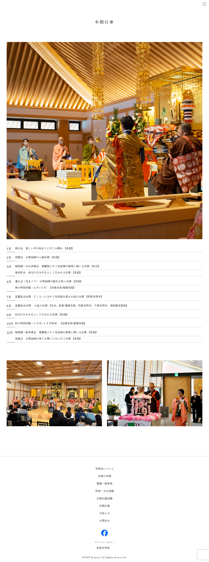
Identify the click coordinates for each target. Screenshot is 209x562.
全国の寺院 (104, 476)
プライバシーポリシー (104, 542)
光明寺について (104, 469)
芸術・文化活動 (104, 491)
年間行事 (104, 506)
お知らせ (104, 513)
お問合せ (104, 520)
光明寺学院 (102, 548)
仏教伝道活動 (104, 498)
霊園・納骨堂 (104, 483)
